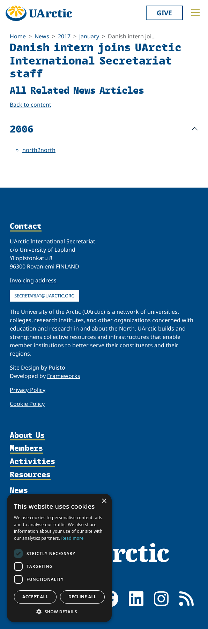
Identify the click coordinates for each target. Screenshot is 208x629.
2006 (22, 128)
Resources (30, 475)
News (42, 36)
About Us (27, 435)
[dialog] (59, 558)
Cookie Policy (27, 404)
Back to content (30, 104)
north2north (38, 150)
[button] (59, 611)
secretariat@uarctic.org (44, 296)
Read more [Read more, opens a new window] (72, 538)
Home (18, 36)
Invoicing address (33, 280)
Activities (32, 461)
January (89, 36)
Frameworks (63, 376)
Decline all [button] (82, 597)
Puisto (57, 367)
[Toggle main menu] (195, 13)
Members (26, 448)
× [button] (103, 501)
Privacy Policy (27, 390)
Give (164, 12)
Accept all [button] (35, 597)
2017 (64, 36)
